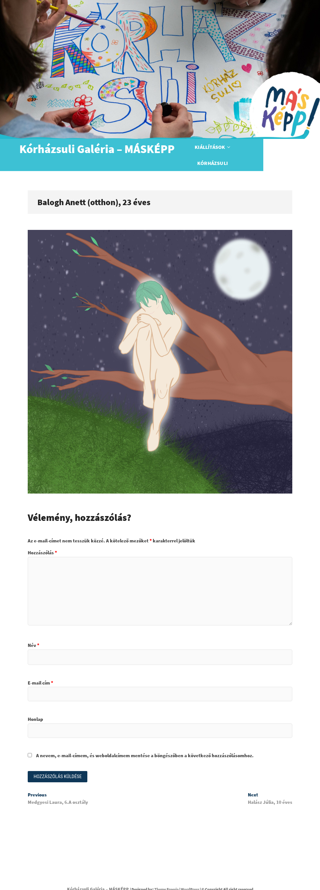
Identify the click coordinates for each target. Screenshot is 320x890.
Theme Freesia (166, 878)
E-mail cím (40, 671)
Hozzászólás (42, 541)
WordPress (190, 878)
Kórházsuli (262, 149)
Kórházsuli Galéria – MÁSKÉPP (97, 149)
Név (33, 634)
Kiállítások (219, 149)
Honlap (35, 707)
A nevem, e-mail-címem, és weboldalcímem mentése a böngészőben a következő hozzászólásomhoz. (145, 744)
